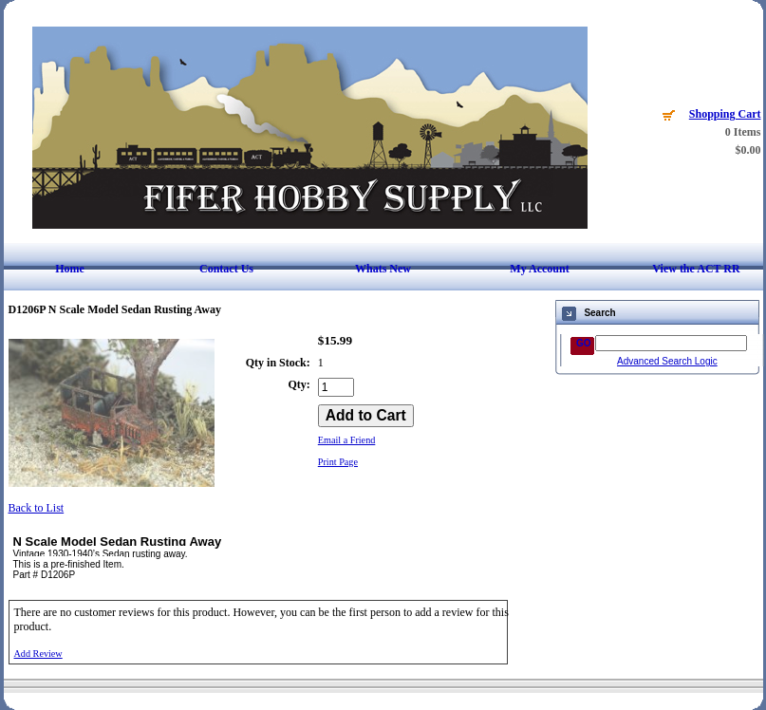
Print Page (338, 462)
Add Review (38, 653)
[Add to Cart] (366, 415)
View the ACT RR (695, 268)
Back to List (37, 507)
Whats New (383, 268)
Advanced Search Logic (667, 361)
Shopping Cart (725, 114)
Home (69, 268)
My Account (539, 268)
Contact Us (226, 268)
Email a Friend (347, 440)
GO (583, 343)
